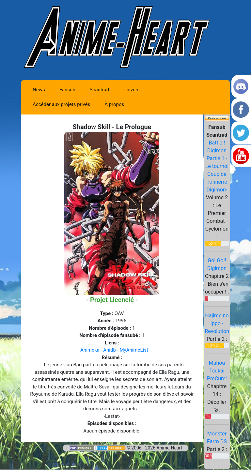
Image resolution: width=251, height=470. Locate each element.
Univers (131, 90)
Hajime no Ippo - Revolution (217, 323)
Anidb (109, 350)
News (39, 90)
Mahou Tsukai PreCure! (217, 371)
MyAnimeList (133, 350)
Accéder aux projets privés (61, 104)
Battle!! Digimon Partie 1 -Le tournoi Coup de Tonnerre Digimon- (216, 166)
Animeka (90, 350)
